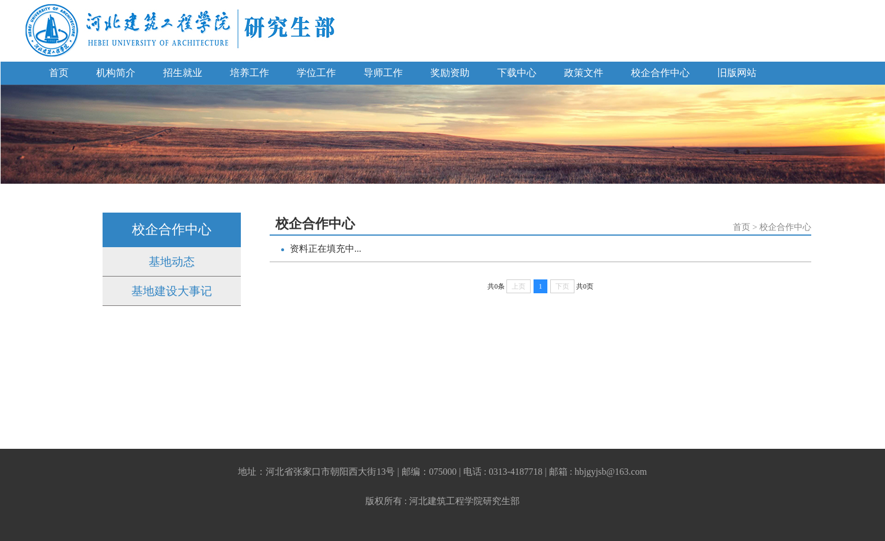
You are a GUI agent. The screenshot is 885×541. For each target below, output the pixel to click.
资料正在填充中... (325, 249)
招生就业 (182, 72)
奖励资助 (450, 72)
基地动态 (172, 261)
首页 (59, 72)
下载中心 (516, 72)
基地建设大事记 (171, 291)
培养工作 (249, 72)
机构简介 (115, 72)
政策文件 (583, 72)
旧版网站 (737, 72)
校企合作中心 (660, 72)
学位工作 (316, 72)
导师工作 (383, 72)
